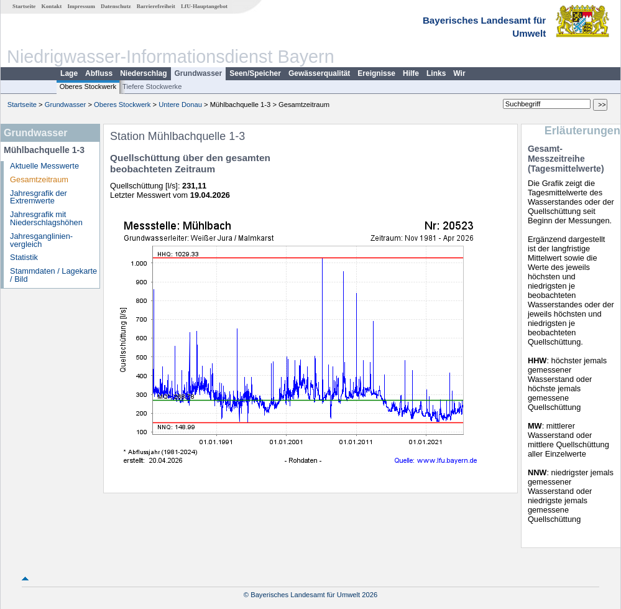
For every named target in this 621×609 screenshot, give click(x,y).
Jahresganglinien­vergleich (41, 240)
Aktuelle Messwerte (44, 165)
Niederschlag (143, 73)
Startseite (23, 6)
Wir (459, 73)
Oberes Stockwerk (88, 86)
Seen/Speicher (255, 73)
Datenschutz (116, 6)
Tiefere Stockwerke (152, 86)
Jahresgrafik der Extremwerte (38, 197)
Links (436, 73)
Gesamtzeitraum (39, 179)
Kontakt (52, 6)
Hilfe (411, 73)
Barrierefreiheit (156, 6)
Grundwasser (199, 73)
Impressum (81, 6)
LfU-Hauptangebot (204, 6)
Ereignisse (376, 73)
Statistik (24, 257)
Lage (69, 73)
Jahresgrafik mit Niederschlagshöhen (46, 218)
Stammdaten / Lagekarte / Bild (53, 275)
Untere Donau (180, 104)
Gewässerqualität (319, 73)
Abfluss (99, 73)
